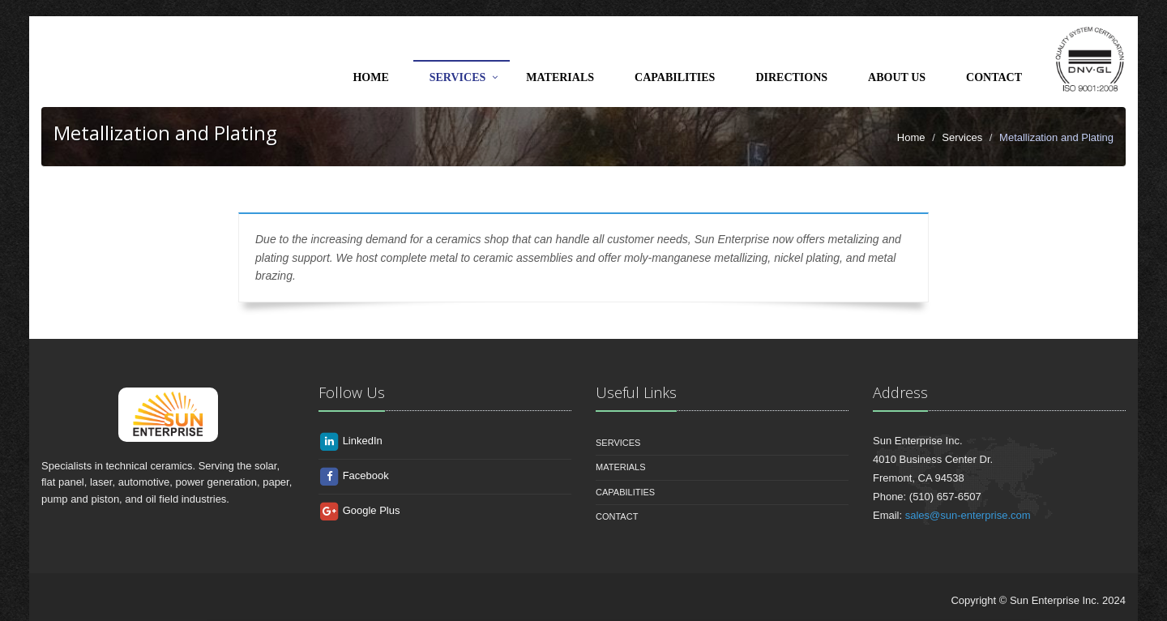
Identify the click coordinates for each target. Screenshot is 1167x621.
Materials (560, 77)
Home (370, 77)
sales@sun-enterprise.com (968, 515)
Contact (994, 77)
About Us (896, 77)
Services (458, 77)
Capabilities (675, 77)
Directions (791, 77)
